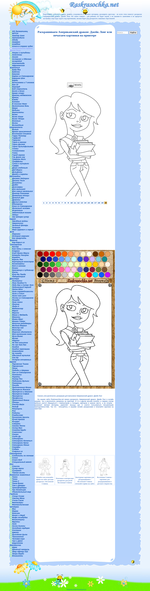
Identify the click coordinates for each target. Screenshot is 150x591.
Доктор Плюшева (20, 193)
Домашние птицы (20, 195)
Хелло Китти (18, 526)
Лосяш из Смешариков (23, 298)
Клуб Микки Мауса (20, 253)
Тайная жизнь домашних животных (20, 474)
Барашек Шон (18, 78)
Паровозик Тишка (20, 364)
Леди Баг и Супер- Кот (23, 285)
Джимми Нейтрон (20, 178)
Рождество (17, 415)
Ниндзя (15, 347)
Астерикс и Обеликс (22, 59)
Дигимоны (17, 183)
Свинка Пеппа (18, 426)
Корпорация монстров (23, 262)
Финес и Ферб (18, 515)
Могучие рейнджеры (21, 323)
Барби (15, 80)
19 (102, 203)
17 (95, 203)
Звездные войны (20, 221)
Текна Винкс (18, 483)
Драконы (16, 200)
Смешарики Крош (20, 443)
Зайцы (15, 215)
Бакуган (16, 74)
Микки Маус (17, 319)
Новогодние (17, 351)
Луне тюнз (17, 302)
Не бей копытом (20, 343)
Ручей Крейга (18, 419)
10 (72, 203)
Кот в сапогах (19, 266)
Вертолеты (18, 112)
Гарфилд (16, 138)
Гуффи (15, 166)
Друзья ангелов (19, 202)
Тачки (14, 479)
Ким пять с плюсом (21, 249)
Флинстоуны (18, 520)
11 (75, 203)
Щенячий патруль (20, 549)
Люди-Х (15, 306)
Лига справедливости (22, 291)
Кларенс (16, 251)
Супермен (16, 470)
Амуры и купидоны (21, 53)
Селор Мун (17, 428)
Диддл (15, 185)
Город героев (18, 155)
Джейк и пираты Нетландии (19, 175)
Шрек (14, 547)
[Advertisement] (74, 59)
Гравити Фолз (19, 159)
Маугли (15, 313)
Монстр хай (18, 328)
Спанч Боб (17, 460)
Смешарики (17, 438)
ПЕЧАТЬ (74, 85)
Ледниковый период (21, 287)
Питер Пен (17, 379)
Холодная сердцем (21, 528)
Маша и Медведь (20, 315)
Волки (15, 123)
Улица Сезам (18, 496)
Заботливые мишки (21, 212)
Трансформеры (19, 488)
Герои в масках (19, 142)
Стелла (16, 466)
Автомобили (18, 38)
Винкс (15, 114)
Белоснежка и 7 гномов (23, 82)
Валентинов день (20, 106)
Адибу (15, 40)
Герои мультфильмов (22, 146)
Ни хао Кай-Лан (19, 345)
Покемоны (17, 383)
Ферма (15, 511)
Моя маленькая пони (22, 334)
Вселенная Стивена (21, 134)
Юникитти (17, 556)
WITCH (15, 33)
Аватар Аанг (18, 36)
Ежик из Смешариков (22, 206)
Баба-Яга (16, 70)
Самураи (16, 424)
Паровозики (17, 366)
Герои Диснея (18, 144)
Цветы (15, 532)
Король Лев (17, 259)
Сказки (15, 434)
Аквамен (16, 42)
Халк (14, 524)
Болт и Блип (18, 91)
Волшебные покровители (17, 126)
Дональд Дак (18, 198)
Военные (16, 121)
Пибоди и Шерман (20, 370)
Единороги (17, 204)
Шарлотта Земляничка (16, 544)
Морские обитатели (22, 332)
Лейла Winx (17, 289)
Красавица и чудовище (23, 270)
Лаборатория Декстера (17, 277)
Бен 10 (15, 85)
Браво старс (18, 93)
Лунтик (15, 304)
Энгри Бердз (18, 554)
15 (89, 203)
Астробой (17, 61)
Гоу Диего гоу (18, 157)
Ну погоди (17, 353)
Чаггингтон (18, 537)
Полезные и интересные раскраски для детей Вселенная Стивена (65, 471)
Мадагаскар (17, 308)
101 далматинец (20, 31)
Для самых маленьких (22, 191)
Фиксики (16, 513)
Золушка (16, 227)
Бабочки (16, 72)
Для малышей (18, 189)
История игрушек (20, 236)
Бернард (16, 87)
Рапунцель (17, 409)
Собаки (15, 449)
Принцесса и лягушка (22, 392)
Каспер (15, 247)
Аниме (15, 57)
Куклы (15, 272)
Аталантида (18, 63)
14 (85, 203)
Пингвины (17, 375)
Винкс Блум (17, 117)
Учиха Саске (18, 500)
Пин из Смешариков (21, 372)
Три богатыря (19, 490)
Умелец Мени (18, 498)
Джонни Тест (18, 180)
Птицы (15, 402)
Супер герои (18, 468)
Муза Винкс (17, 336)
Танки (14, 477)
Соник (15, 458)
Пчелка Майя (18, 404)
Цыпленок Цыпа (19, 534)
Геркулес (16, 140)
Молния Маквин (19, 325)
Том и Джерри (18, 485)
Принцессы (17, 396)
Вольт (15, 129)
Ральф (15, 407)
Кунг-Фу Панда (19, 274)
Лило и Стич (18, 294)
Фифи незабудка (20, 517)
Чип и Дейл (17, 541)
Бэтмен (16, 102)
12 (78, 203)
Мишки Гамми (18, 321)
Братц (15, 97)
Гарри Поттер (19, 136)
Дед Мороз (17, 170)
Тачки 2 (15, 481)
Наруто (16, 340)
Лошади (16, 300)
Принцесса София (20, 394)
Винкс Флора (18, 119)
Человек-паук (18, 539)
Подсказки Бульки (20, 381)
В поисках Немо (19, 104)
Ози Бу (15, 357)
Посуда (15, 385)
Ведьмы (16, 110)
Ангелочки (17, 55)
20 (106, 203)
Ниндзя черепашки (21, 349)
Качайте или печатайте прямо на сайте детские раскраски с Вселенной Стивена (45, 471)
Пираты (16, 377)
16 (92, 203)
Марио (15, 311)
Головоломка (18, 151)
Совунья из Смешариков (16, 452)
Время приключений (21, 131)
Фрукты (16, 522)
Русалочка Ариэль (20, 417)
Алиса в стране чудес (22, 46)
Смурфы (16, 447)
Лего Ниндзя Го (19, 283)
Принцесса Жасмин (21, 389)
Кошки (15, 268)
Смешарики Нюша (20, 445)
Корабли (16, 257)
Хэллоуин (16, 530)
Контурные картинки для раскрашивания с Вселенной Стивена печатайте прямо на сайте (84, 471)
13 (82, 203)
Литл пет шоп (19, 296)
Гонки (15, 153)
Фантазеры (17, 502)
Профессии (17, 398)
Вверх (15, 108)
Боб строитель (19, 89)
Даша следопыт (20, 168)
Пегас (15, 368)
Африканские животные (17, 66)
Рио (14, 411)
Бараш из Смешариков (23, 76)
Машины (16, 317)
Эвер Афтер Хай (20, 551)
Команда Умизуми (20, 255)
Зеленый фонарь (20, 225)
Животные (17, 210)
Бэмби (15, 99)
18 (99, 203)
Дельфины (17, 172)
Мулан (15, 338)
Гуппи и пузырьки (20, 163)
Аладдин (16, 44)
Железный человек (21, 208)
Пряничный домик (20, 400)
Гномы (15, 149)
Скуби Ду (16, 436)
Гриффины (17, 161)
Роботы (16, 413)
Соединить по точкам (23, 456)
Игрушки (16, 234)
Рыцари (16, 421)
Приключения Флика (21, 387)
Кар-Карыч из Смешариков (17, 243)
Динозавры (17, 187)
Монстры (16, 330)
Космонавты (18, 264)
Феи (14, 509)
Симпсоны (17, 432)
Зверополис (17, 223)
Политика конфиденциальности (76, 589)
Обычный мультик (21, 355)
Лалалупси (17, 281)
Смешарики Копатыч (22, 441)
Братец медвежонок (22, 95)
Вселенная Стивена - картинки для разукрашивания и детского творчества (104, 471)
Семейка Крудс (19, 430)
